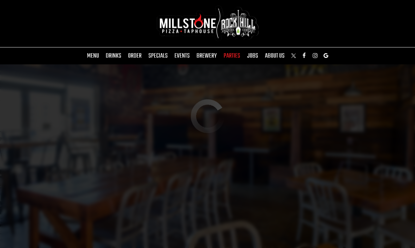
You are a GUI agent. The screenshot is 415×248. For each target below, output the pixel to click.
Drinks (113, 56)
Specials (158, 56)
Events (182, 56)
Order (135, 56)
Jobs (252, 56)
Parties (232, 56)
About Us (275, 56)
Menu (93, 56)
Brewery (206, 56)
